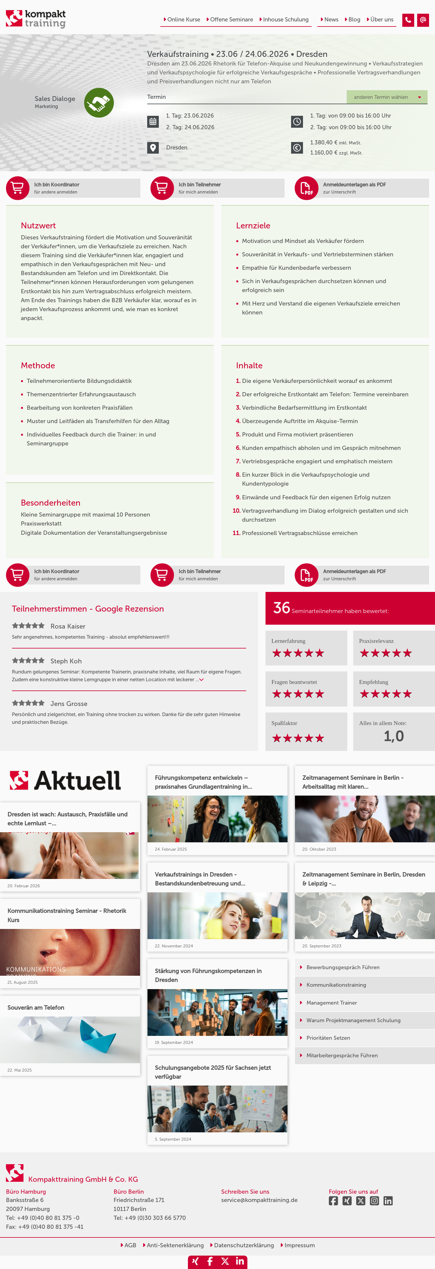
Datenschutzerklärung (242, 1245)
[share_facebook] (210, 1262)
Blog (352, 19)
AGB (128, 1245)
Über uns (379, 19)
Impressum (297, 1245)
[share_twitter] (225, 1262)
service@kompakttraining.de (259, 1199)
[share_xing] (195, 1262)
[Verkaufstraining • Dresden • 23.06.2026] (408, 20)
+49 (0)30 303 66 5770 (155, 1217)
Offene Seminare (229, 19)
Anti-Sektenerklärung (173, 1245)
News (329, 19)
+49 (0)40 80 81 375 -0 (48, 1217)
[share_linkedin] (240, 1262)
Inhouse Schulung (284, 19)
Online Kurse (181, 19)
